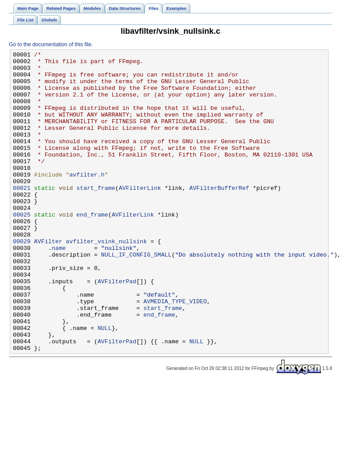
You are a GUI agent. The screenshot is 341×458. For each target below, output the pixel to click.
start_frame (95, 216)
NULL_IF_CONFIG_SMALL (136, 296)
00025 (22, 248)
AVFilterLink (140, 216)
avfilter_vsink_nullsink (106, 280)
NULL (104, 384)
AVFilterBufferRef (219, 216)
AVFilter (48, 280)
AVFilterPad (116, 328)
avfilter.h (86, 200)
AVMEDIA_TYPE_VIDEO (175, 352)
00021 (22, 216)
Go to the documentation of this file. (51, 44)
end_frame (92, 248)
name (59, 288)
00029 (22, 280)
